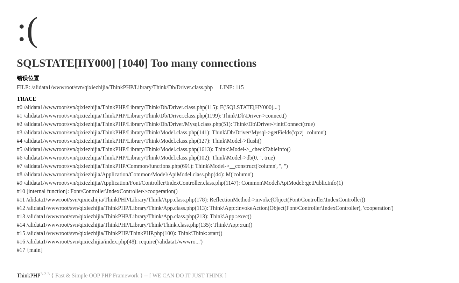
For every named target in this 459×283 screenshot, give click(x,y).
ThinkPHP (29, 275)
